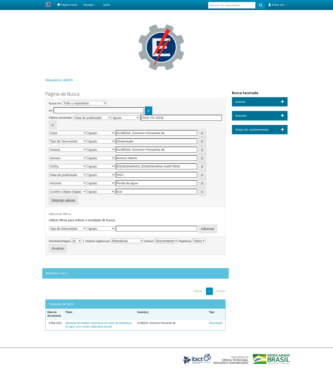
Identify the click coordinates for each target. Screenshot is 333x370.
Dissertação (215, 323)
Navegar (90, 4)
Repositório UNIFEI (59, 80)
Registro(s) (185, 241)
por (50, 110)
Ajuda (106, 4)
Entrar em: (278, 4)
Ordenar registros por (98, 241)
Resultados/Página (59, 241)
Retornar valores (63, 200)
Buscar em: (55, 103)
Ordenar (149, 241)
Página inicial (67, 4)
